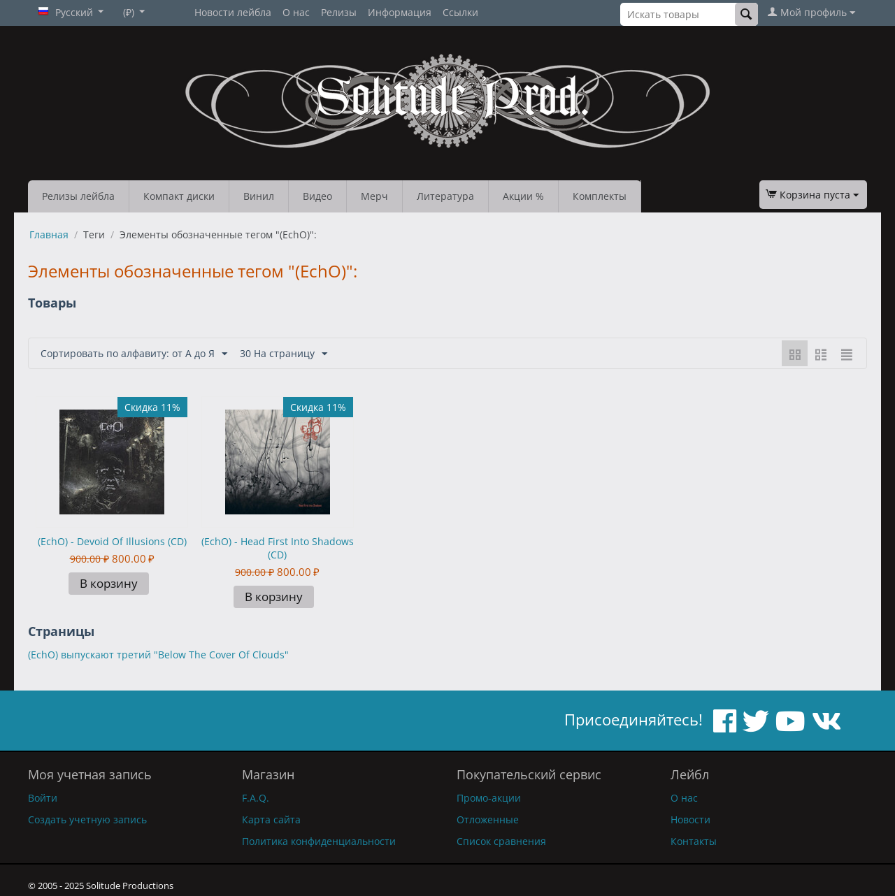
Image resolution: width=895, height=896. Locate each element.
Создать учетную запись (87, 819)
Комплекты (599, 196)
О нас (296, 12)
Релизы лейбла (78, 196)
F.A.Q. (255, 797)
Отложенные (488, 819)
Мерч (374, 196)
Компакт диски (179, 196)
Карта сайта (271, 819)
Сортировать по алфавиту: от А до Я (134, 354)
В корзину (109, 583)
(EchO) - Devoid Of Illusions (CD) (112, 541)
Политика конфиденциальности (319, 841)
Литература (445, 196)
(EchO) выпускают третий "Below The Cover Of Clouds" (158, 654)
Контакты (694, 841)
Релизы (339, 12)
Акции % (523, 196)
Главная (49, 234)
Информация (399, 12)
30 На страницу (283, 354)
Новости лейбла (232, 12)
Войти (42, 797)
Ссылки (460, 12)
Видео (317, 196)
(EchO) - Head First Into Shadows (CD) (277, 548)
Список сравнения (501, 841)
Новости (690, 819)
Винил (258, 196)
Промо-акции (489, 797)
